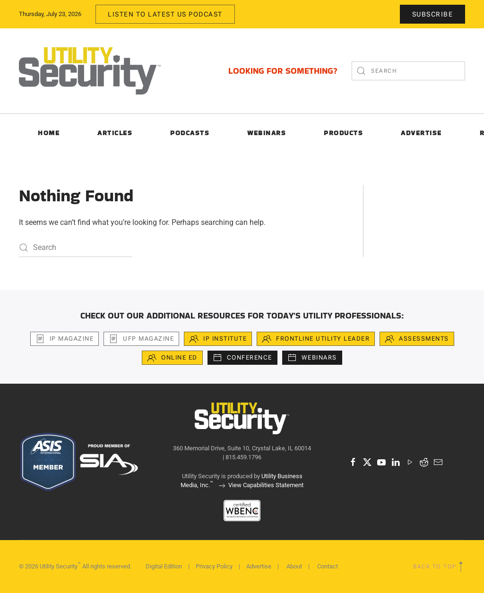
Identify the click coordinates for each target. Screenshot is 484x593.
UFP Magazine (141, 339)
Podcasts (189, 133)
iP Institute (218, 339)
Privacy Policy (214, 566)
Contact (327, 566)
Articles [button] (114, 133)
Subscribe (432, 14)
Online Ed (172, 357)
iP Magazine (64, 339)
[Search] (408, 70)
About (294, 566)
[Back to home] (90, 71)
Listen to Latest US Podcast (165, 14)
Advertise (258, 566)
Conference (242, 357)
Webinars (266, 133)
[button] (461, 566)
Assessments (417, 339)
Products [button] (343, 133)
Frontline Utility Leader (316, 339)
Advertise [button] (421, 133)
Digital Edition (164, 566)
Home (49, 133)
